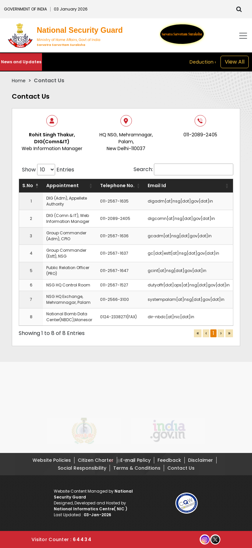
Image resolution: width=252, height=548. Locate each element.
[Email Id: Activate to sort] (188, 186)
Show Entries (48, 169)
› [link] (220, 333)
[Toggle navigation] (243, 36)
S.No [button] (27, 185)
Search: (143, 169)
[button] (112, 464)
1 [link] (213, 333)
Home (19, 80)
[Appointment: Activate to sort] (70, 186)
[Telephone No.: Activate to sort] (120, 186)
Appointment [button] (62, 185)
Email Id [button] (157, 185)
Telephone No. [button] (117, 185)
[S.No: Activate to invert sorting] (31, 186)
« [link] (198, 333)
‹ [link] (206, 333)
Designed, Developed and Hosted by (90, 506)
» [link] (229, 333)
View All (234, 62)
